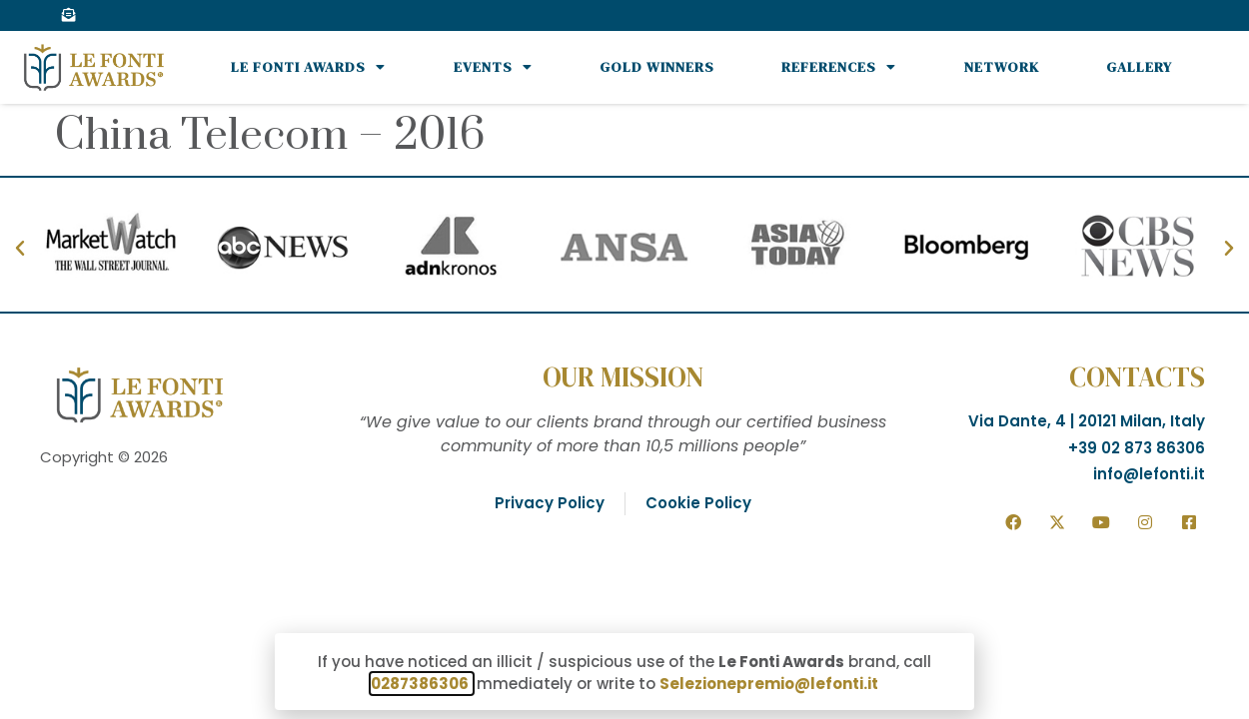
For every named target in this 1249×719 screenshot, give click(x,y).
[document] (624, 359)
